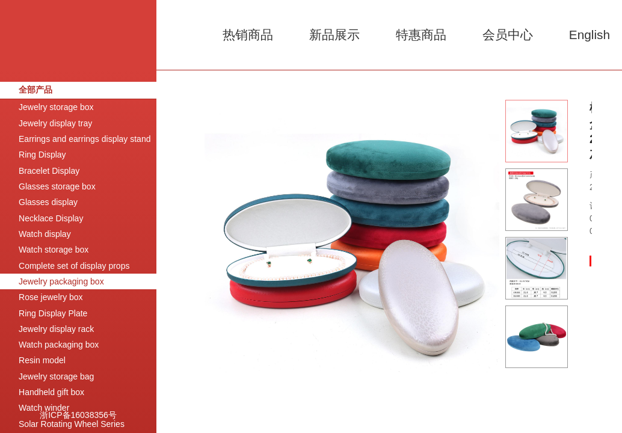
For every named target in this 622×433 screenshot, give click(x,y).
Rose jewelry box (51, 297)
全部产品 (35, 89)
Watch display (45, 234)
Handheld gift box (51, 392)
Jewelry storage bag (56, 376)
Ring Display (42, 154)
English (589, 34)
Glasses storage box (57, 186)
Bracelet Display (49, 171)
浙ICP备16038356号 (78, 415)
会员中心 (507, 34)
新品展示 (334, 34)
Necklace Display (51, 218)
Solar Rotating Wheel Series (72, 424)
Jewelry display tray (55, 123)
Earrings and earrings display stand (84, 139)
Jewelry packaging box (61, 281)
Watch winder (44, 408)
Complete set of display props (74, 266)
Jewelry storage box (56, 107)
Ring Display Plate (53, 313)
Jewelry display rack (56, 329)
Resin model (42, 360)
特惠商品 (421, 34)
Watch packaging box (59, 344)
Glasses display (48, 202)
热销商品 (248, 34)
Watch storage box (53, 249)
